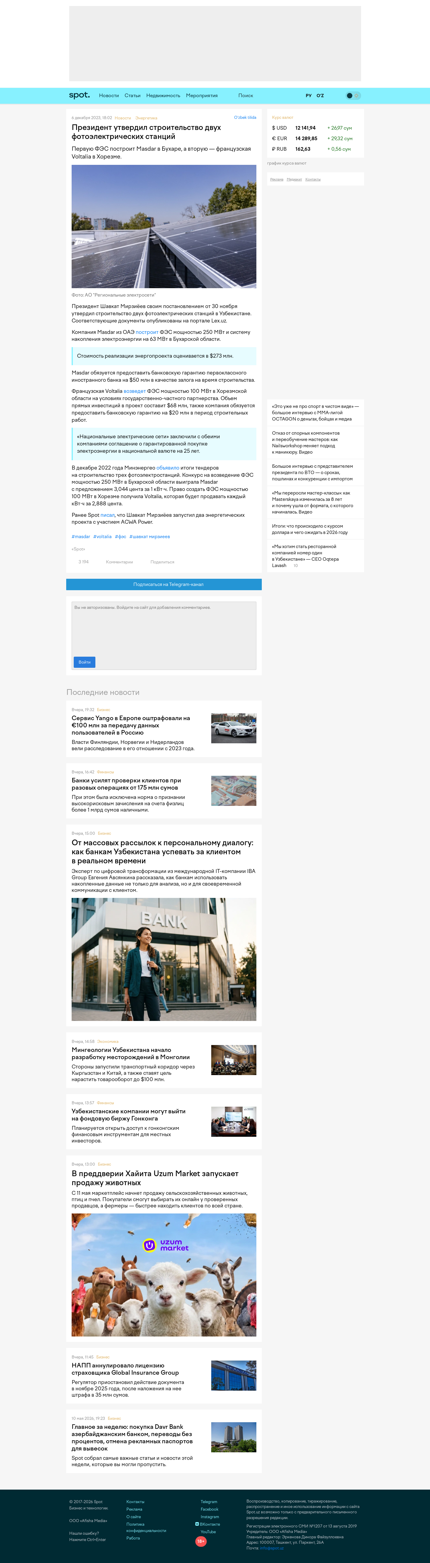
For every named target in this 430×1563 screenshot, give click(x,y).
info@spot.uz (272, 1548)
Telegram (206, 1502)
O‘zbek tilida (245, 117)
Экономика (108, 1041)
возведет (135, 391)
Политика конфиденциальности (146, 1527)
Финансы (105, 772)
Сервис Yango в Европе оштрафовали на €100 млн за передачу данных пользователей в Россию (131, 725)
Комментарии (116, 562)
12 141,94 (305, 128)
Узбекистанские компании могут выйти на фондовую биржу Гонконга (129, 1115)
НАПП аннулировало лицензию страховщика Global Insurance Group (125, 1369)
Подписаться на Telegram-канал (163, 584)
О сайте (133, 1517)
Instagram (207, 1517)
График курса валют (288, 163)
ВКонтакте (207, 1524)
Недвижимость (163, 95)
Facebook (206, 1509)
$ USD (279, 128)
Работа (133, 1538)
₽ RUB (279, 149)
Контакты (313, 179)
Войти (85, 662)
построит (147, 332)
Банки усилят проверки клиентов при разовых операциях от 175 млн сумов (126, 784)
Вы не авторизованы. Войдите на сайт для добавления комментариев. (164, 628)
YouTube (205, 1532)
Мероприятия (202, 95)
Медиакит (294, 179)
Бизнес (103, 710)
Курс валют (282, 117)
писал (108, 515)
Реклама (276, 179)
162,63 (303, 149)
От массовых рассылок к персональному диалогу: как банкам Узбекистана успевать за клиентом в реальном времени (162, 851)
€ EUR (279, 138)
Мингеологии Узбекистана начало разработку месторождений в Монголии (131, 1053)
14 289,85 (306, 138)
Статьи (133, 95)
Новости (109, 95)
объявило (167, 468)
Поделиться (159, 562)
